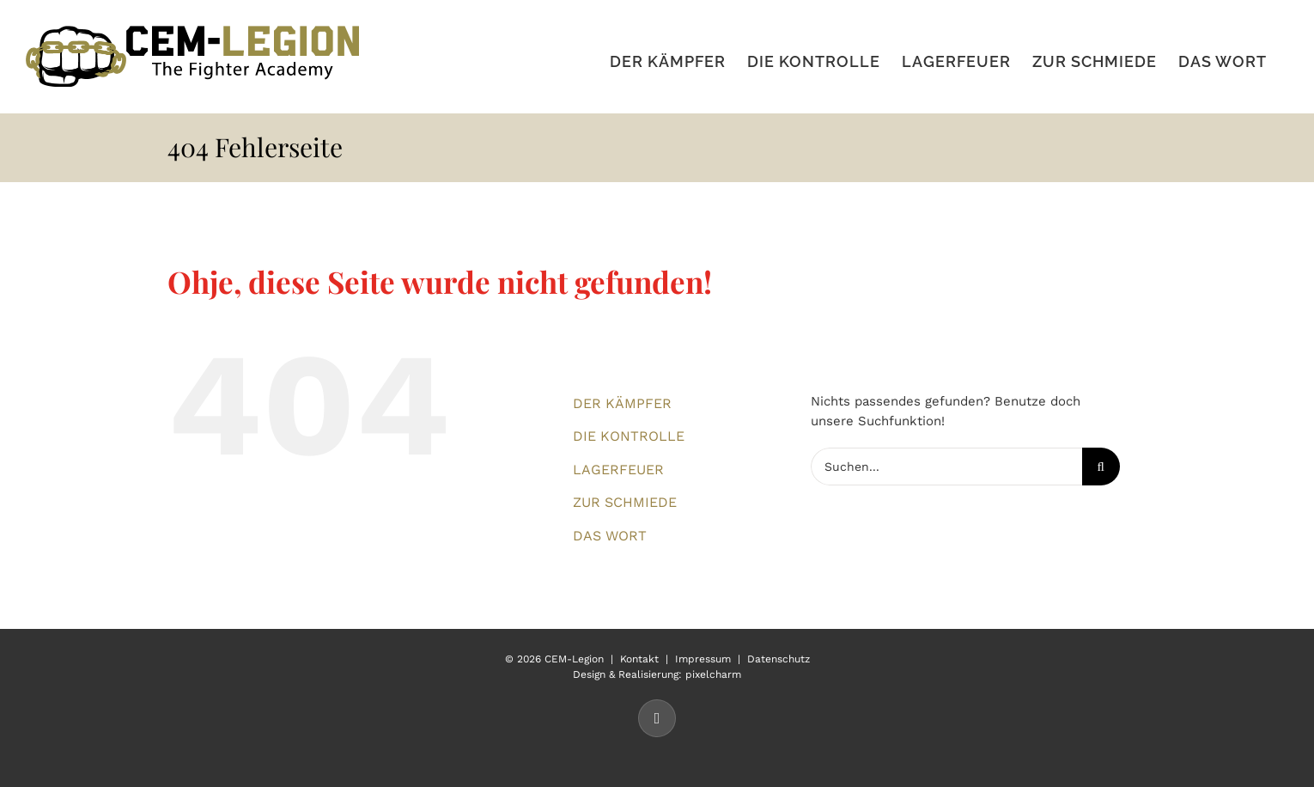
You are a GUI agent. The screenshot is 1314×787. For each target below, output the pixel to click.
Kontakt (639, 659)
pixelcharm (713, 674)
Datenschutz (778, 659)
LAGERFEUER (618, 469)
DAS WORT (610, 536)
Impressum (703, 659)
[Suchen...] (946, 466)
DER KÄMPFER (622, 403)
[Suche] (1101, 466)
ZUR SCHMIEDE (625, 502)
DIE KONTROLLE (628, 436)
